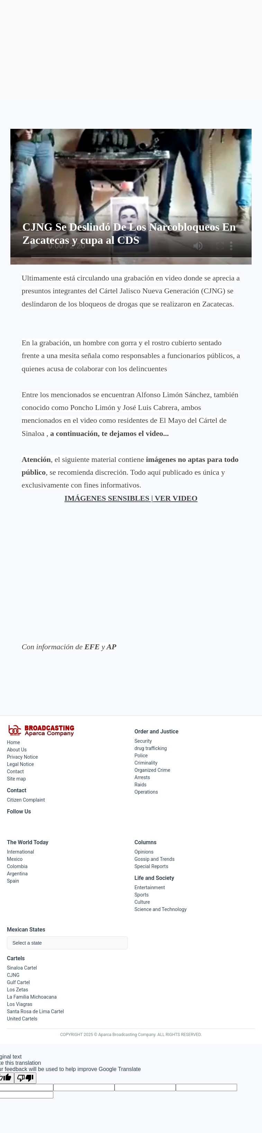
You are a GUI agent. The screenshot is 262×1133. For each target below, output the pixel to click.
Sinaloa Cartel (22, 968)
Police (141, 755)
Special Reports (152, 866)
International (20, 852)
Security (143, 741)
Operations (146, 792)
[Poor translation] (25, 1078)
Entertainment (150, 887)
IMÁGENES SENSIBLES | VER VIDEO (130, 498)
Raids (141, 784)
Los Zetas (17, 989)
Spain (13, 881)
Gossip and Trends (155, 859)
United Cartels (22, 1019)
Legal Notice (20, 764)
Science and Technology (161, 909)
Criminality (146, 763)
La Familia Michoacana (32, 997)
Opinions (144, 852)
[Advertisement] (131, 48)
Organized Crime (152, 770)
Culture (142, 902)
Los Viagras (19, 1004)
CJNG (13, 975)
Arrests (142, 777)
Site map (16, 779)
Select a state (27, 943)
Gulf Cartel (18, 982)
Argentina (17, 873)
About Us (17, 749)
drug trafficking (151, 748)
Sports (142, 895)
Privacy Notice (22, 757)
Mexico (14, 859)
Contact (15, 771)
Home (13, 742)
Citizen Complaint (26, 800)
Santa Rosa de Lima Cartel (35, 1011)
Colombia (17, 866)
